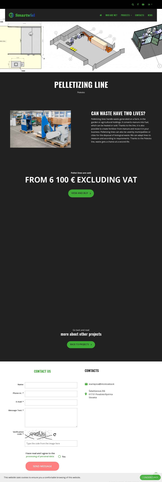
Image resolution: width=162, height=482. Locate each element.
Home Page (102, 15)
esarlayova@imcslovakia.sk (101, 384)
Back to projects (79, 344)
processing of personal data (40, 456)
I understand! (150, 477)
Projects (125, 15)
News (150, 15)
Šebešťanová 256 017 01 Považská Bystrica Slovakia (101, 394)
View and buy (79, 193)
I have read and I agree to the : (42, 455)
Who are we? (111, 15)
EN (149, 4)
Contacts (139, 15)
